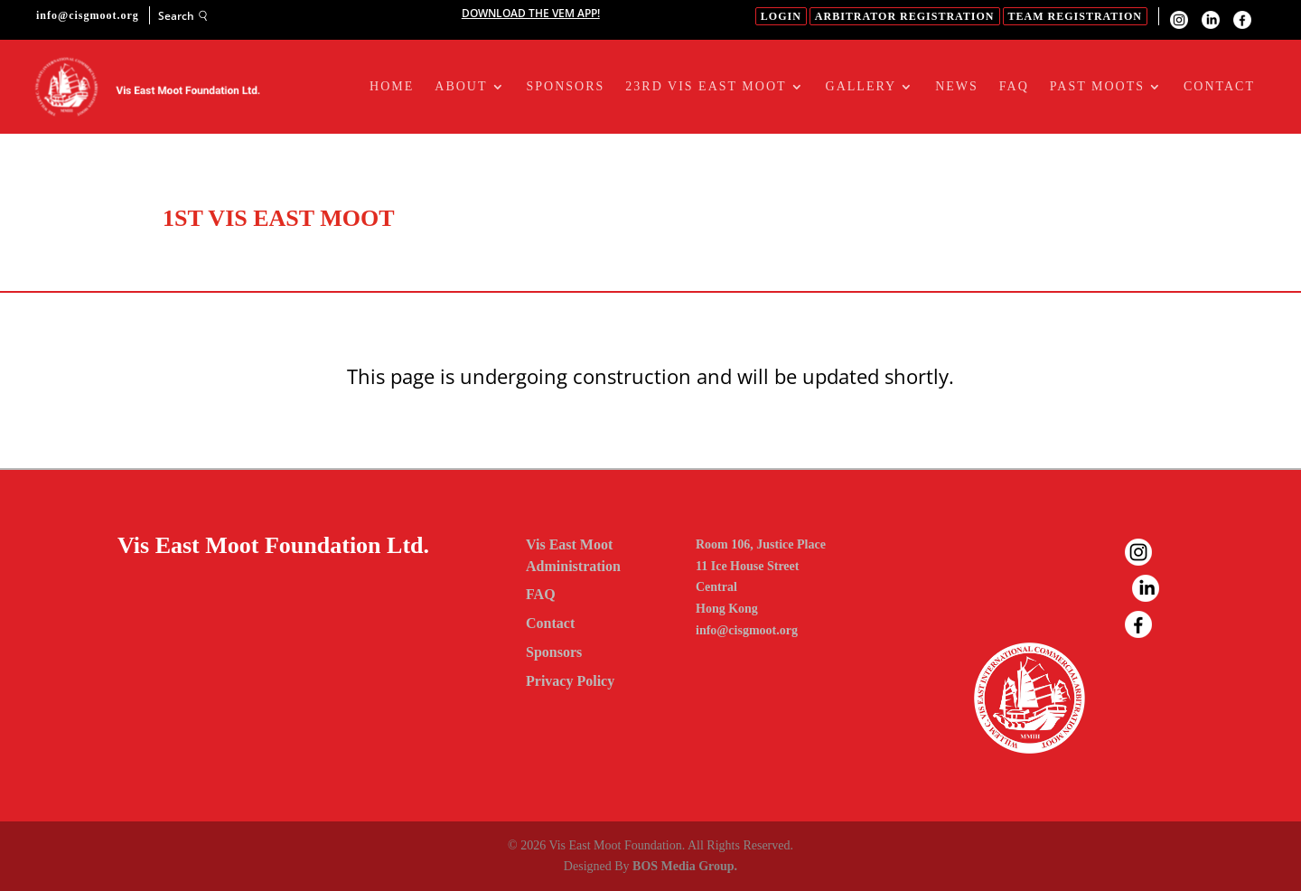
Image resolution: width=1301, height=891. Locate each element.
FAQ (1014, 86)
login (781, 16)
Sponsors (566, 86)
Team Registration (1075, 16)
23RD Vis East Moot (705, 86)
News (956, 86)
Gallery (861, 86)
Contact (1219, 86)
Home (392, 86)
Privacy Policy (570, 681)
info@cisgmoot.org (747, 630)
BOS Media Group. (684, 866)
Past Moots (1097, 86)
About (461, 86)
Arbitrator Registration (905, 16)
